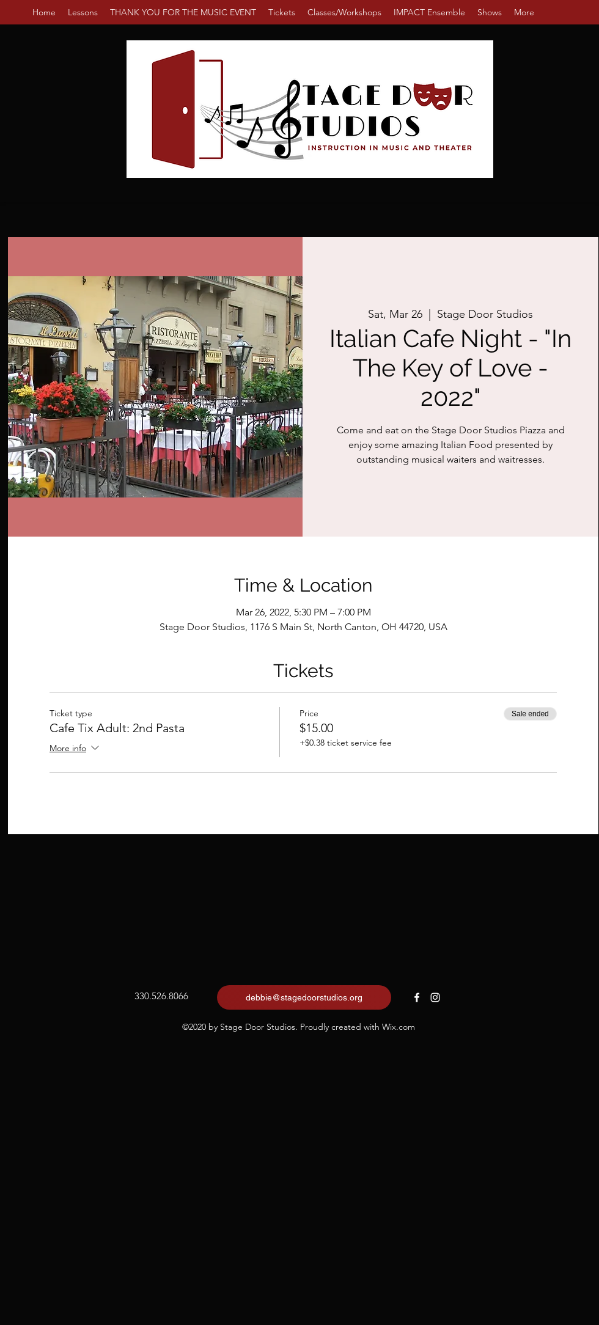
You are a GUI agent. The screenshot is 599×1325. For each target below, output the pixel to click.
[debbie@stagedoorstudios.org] (304, 997)
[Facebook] (417, 997)
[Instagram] (435, 997)
